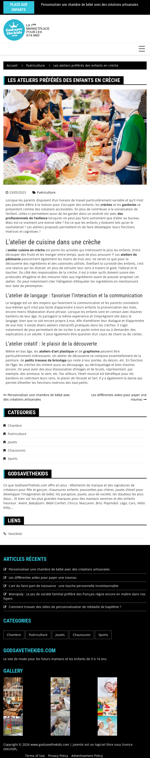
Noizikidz (15, 534)
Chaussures (17, 450)
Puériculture (46, 192)
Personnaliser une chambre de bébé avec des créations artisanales (89, 4)
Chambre (15, 425)
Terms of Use (35, 756)
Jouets (12, 442)
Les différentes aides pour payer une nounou (43, 577)
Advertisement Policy (87, 756)
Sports (12, 458)
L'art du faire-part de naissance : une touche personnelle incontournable (63, 586)
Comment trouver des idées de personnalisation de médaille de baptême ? (65, 607)
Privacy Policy (58, 756)
